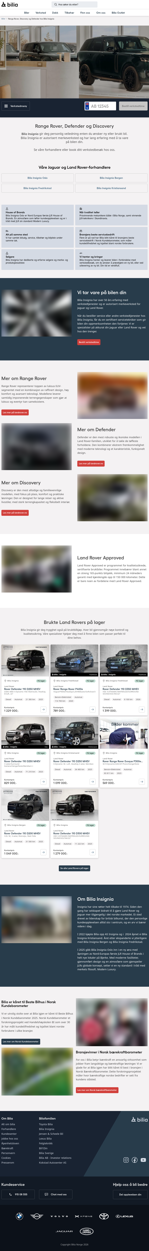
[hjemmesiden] (139, 1119)
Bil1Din (43, 1148)
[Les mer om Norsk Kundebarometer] (20, 1042)
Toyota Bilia (46, 1124)
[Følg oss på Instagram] (126, 1160)
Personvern (8, 1153)
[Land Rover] (86, 1231)
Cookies (6, 1157)
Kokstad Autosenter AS (52, 1162)
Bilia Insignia (46, 1129)
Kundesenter (9, 1133)
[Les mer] (97, 1090)
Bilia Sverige (46, 1153)
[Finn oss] (85, 12)
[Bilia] (9, 4)
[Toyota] (104, 1216)
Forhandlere (8, 1129)
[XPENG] (83, 1216)
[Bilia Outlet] (118, 12)
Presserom (7, 1162)
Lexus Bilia (45, 1138)
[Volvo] (59, 1216)
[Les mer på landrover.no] (15, 412)
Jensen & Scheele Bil (51, 1133)
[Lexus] (124, 1216)
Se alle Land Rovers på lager (74, 868)
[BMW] (19, 1216)
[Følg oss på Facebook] (134, 1160)
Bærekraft (7, 1148)
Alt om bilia (8, 1124)
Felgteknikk (46, 1143)
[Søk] (74, 4)
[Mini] (36, 1216)
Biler (3, 18)
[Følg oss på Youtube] (143, 1160)
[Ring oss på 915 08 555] (18, 1194)
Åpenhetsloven (10, 1143)
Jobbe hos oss (9, 1138)
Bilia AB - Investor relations (55, 1157)
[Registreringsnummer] (102, 106)
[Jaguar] (64, 1231)
